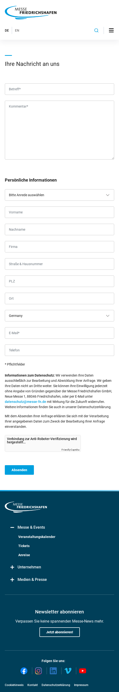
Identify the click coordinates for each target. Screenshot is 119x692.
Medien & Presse (28, 579)
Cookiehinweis (14, 685)
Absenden (19, 470)
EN (17, 30)
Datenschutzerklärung (56, 685)
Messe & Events (27, 527)
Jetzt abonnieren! (59, 632)
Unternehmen (25, 567)
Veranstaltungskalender (36, 537)
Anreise (24, 555)
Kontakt (32, 685)
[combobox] (96, 30)
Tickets (24, 546)
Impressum (81, 685)
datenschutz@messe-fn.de (25, 402)
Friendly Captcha (70, 449)
